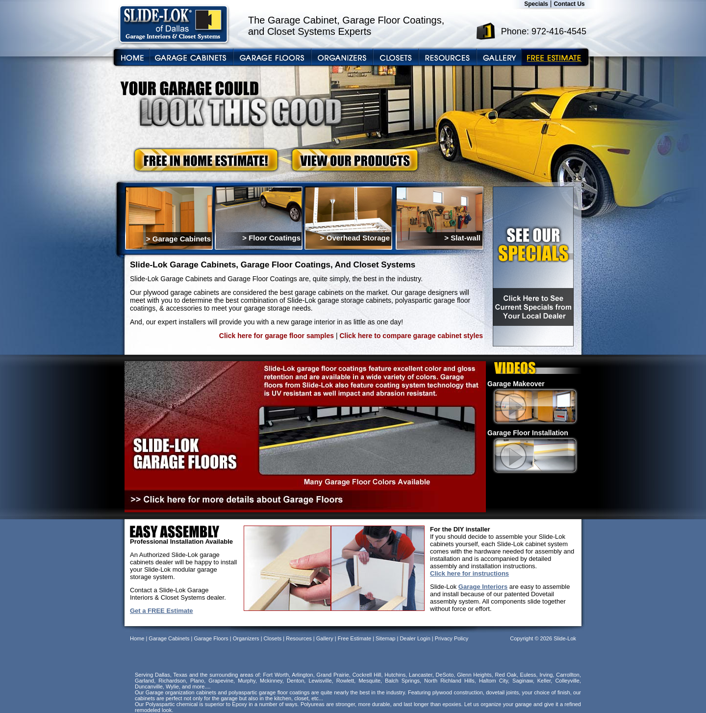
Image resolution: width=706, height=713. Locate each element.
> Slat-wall (462, 238)
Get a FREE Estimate (161, 610)
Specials (536, 3)
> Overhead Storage (355, 238)
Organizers (246, 638)
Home (137, 638)
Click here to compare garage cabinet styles (411, 336)
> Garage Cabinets (178, 239)
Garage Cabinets (169, 638)
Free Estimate (354, 638)
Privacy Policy (451, 638)
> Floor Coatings (271, 238)
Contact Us (569, 3)
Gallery (324, 638)
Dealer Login (415, 638)
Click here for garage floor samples (276, 336)
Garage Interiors (482, 586)
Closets (273, 638)
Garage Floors (211, 638)
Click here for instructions (469, 573)
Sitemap (385, 638)
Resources (299, 638)
